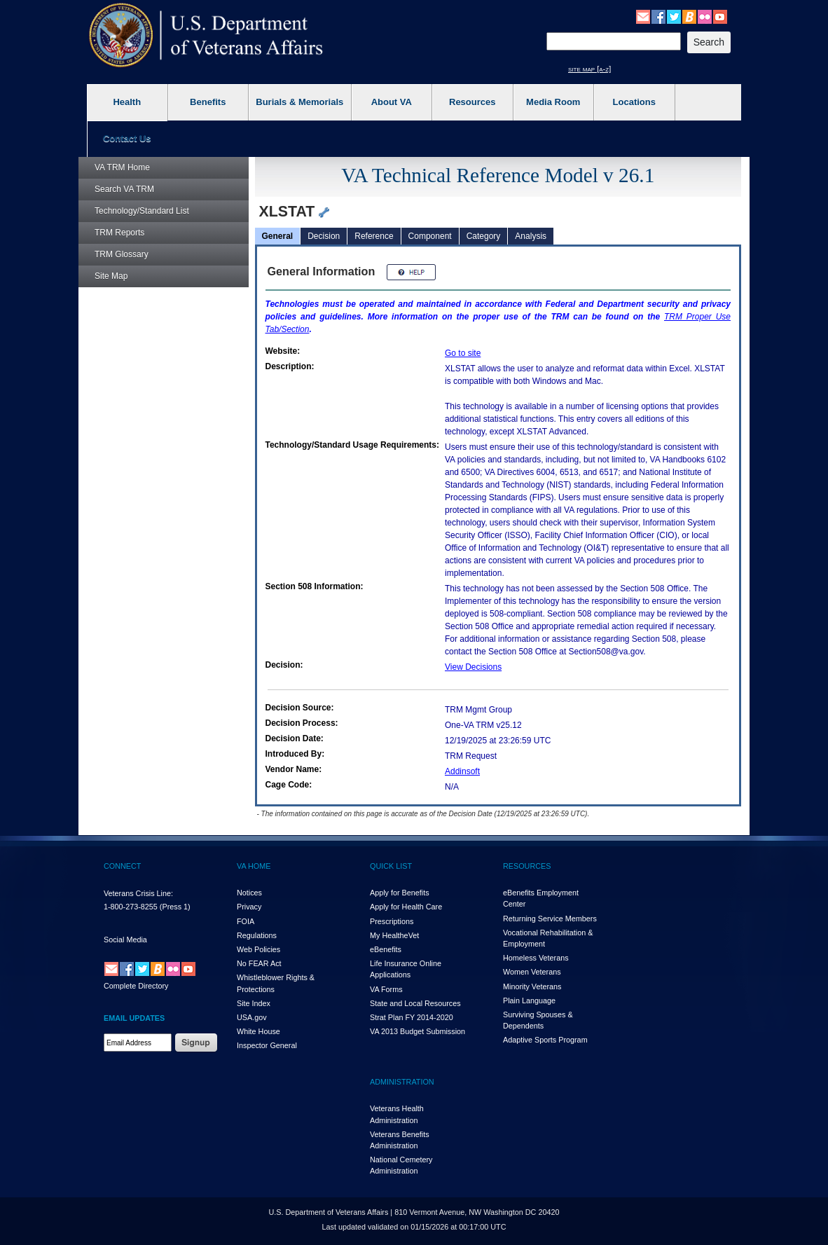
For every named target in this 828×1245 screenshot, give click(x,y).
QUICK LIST (391, 866)
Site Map (111, 276)
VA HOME (253, 866)
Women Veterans (532, 972)
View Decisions (473, 667)
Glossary (122, 254)
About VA (391, 102)
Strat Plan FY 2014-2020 (411, 1017)
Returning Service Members (550, 918)
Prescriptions (391, 921)
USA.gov (252, 1017)
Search (124, 189)
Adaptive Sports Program (545, 1040)
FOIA (245, 921)
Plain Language (529, 1000)
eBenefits (385, 949)
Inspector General (267, 1045)
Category (484, 236)
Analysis (530, 236)
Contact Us (127, 138)
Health (127, 102)
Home (122, 167)
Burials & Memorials (299, 102)
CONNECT (122, 866)
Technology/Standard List (142, 211)
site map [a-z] (589, 68)
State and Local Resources (415, 1003)
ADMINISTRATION (402, 1082)
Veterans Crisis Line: (138, 893)
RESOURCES (527, 866)
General (278, 236)
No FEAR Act (259, 963)
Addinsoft (462, 771)
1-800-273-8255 (131, 906)
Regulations (257, 935)
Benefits (208, 102)
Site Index (253, 1003)
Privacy (249, 906)
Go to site (463, 353)
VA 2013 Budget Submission (417, 1031)
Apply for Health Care (406, 906)
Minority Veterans (532, 986)
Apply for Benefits (399, 892)
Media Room (553, 102)
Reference (373, 236)
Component (430, 236)
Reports (119, 233)
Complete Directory (136, 986)
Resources (472, 102)
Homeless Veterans (536, 958)
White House (258, 1031)
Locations (634, 102)
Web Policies (258, 949)
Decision (324, 236)
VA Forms (386, 989)
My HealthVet (394, 935)
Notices (249, 892)
